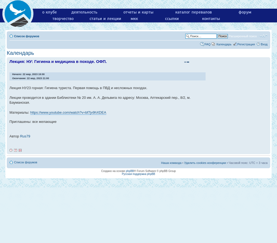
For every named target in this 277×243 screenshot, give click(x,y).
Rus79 (25, 136)
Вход (264, 44)
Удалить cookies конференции (205, 162)
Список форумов (26, 36)
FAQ (207, 44)
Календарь (224, 44)
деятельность (84, 12)
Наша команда (171, 162)
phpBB (130, 171)
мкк (134, 18)
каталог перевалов (193, 12)
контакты (211, 18)
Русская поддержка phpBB (138, 174)
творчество (63, 18)
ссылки (172, 18)
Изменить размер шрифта (264, 35)
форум (245, 12)
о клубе (49, 12)
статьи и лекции (105, 18)
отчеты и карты (138, 12)
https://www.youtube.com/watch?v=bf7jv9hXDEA (68, 112)
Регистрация (246, 44)
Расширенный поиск (243, 36)
